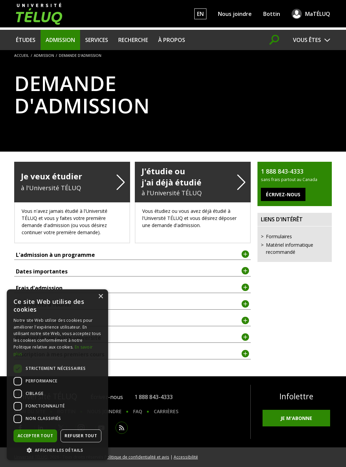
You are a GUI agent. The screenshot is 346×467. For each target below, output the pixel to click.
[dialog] (57, 374)
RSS (122, 428)
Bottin (271, 14)
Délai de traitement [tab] (132, 321)
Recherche (133, 40)
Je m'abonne (296, 418)
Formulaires (279, 236)
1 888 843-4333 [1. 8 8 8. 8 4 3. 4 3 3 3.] (153, 397)
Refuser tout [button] (81, 436)
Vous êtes (307, 40)
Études (25, 40)
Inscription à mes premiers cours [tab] (132, 354)
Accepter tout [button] (35, 436)
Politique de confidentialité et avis (136, 457)
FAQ (137, 411)
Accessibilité (186, 457)
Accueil (21, 55)
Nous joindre (235, 14)
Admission (60, 40)
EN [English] (200, 14)
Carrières (166, 411)
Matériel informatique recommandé (289, 248)
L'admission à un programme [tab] (132, 254)
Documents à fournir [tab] (132, 304)
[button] (57, 450)
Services (96, 40)
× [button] (100, 296)
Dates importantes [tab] (132, 271)
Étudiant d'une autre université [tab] (132, 337)
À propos (171, 40)
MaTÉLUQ (317, 14)
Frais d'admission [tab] (132, 288)
